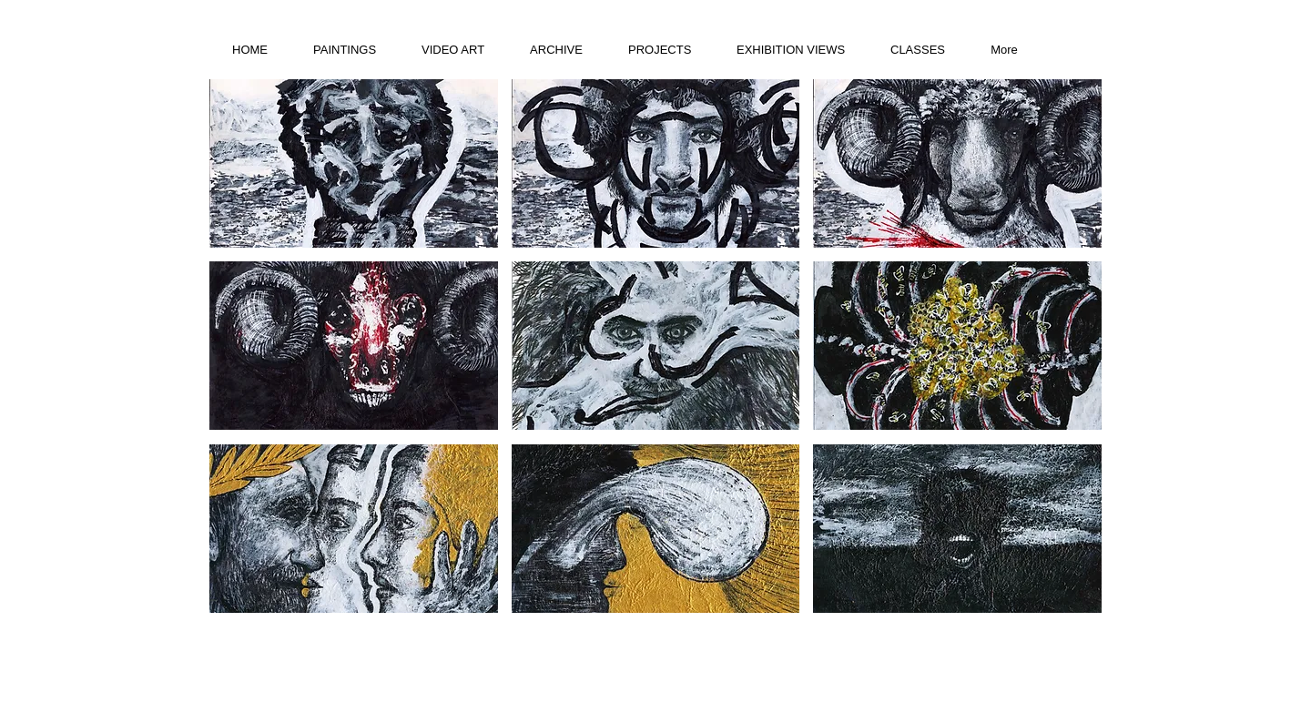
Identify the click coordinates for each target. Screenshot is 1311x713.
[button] (353, 163)
